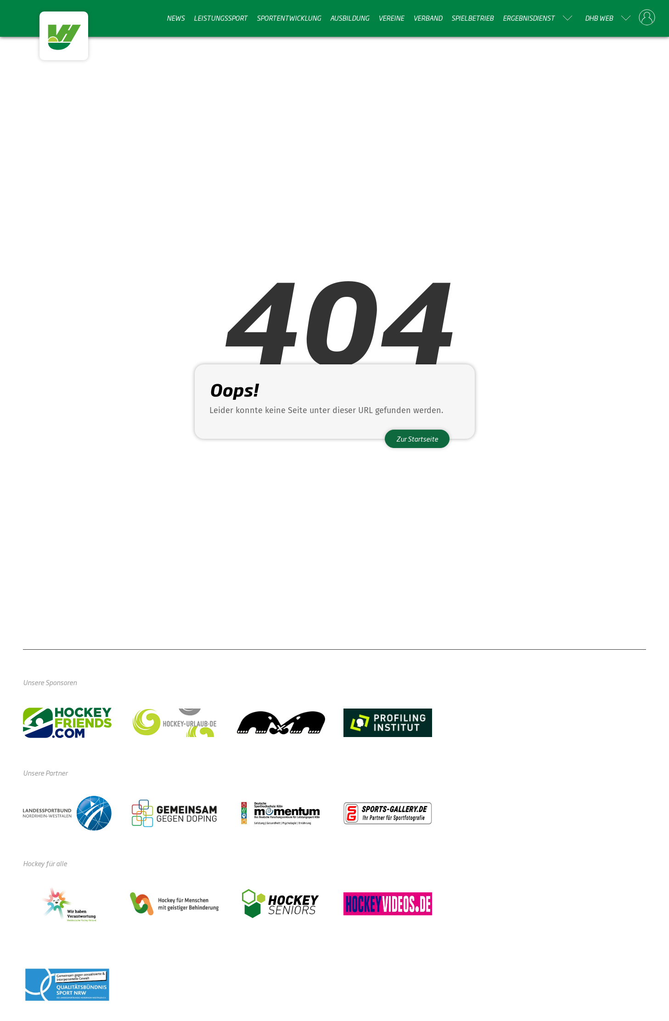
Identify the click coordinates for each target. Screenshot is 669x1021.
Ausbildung (349, 18)
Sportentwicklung (289, 18)
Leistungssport (220, 18)
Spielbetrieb (472, 18)
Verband (427, 18)
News (176, 18)
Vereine (391, 18)
